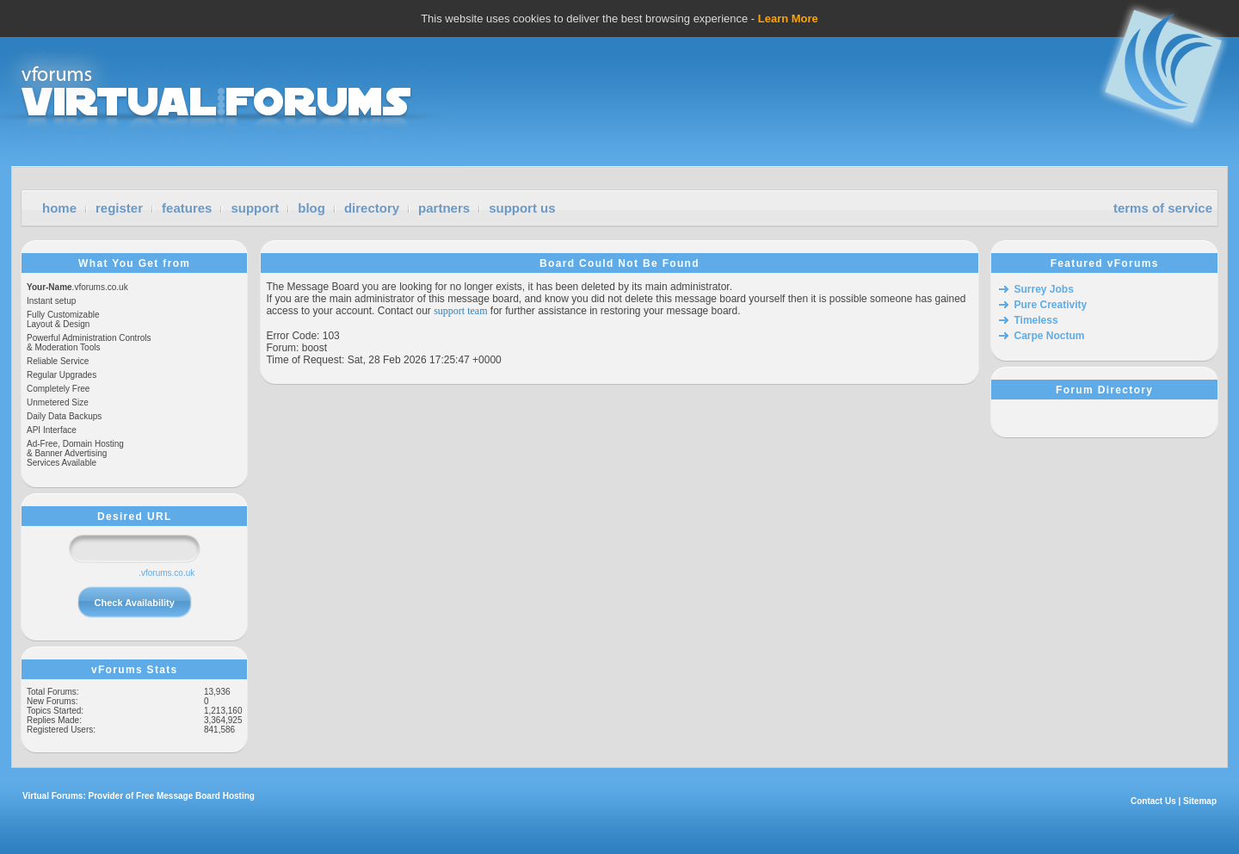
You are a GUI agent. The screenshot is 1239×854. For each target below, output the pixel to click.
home (59, 208)
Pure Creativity (1050, 305)
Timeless (1035, 320)
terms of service (1162, 208)
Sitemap (1200, 801)
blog (311, 208)
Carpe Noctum (1049, 336)
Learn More (788, 18)
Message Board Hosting (206, 796)
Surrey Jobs (1043, 289)
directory (371, 208)
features (187, 208)
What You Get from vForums (134, 263)
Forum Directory (1104, 390)
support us (522, 208)
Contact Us (1153, 801)
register (119, 208)
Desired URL (134, 517)
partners (444, 208)
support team (460, 311)
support (255, 208)
